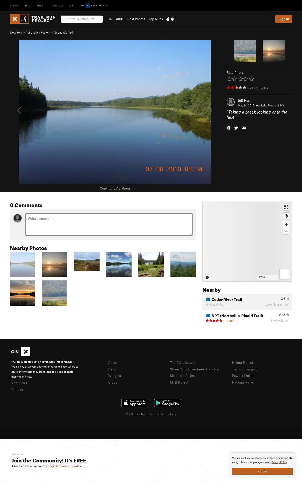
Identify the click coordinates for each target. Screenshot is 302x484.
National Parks (243, 382)
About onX (19, 383)
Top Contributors (182, 362)
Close (262, 471)
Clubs (112, 382)
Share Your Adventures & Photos (194, 369)
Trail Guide (115, 19)
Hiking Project (242, 362)
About (112, 362)
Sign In (283, 19)
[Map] (247, 241)
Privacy (172, 414)
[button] (229, 127)
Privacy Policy (279, 462)
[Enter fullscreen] (286, 207)
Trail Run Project (244, 369)
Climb (14, 5)
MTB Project (179, 382)
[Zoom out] (286, 231)
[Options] (285, 274)
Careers (17, 390)
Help (111, 369)
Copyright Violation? (115, 188)
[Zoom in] (286, 224)
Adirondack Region (37, 32)
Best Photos (136, 19)
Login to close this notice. (65, 466)
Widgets (114, 376)
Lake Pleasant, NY (272, 105)
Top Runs (156, 19)
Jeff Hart (244, 100)
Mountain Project (183, 376)
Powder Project (243, 376)
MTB (28, 5)
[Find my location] (286, 216)
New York (16, 32)
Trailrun (56, 5)
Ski (72, 5)
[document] (262, 465)
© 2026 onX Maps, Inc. (139, 414)
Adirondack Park (63, 32)
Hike (40, 5)
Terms (160, 414)
